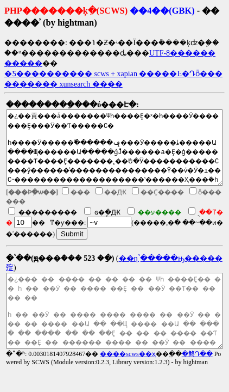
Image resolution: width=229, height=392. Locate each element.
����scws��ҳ (127, 354)
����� (23, 63)
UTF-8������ (182, 53)
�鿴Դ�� (197, 354)
